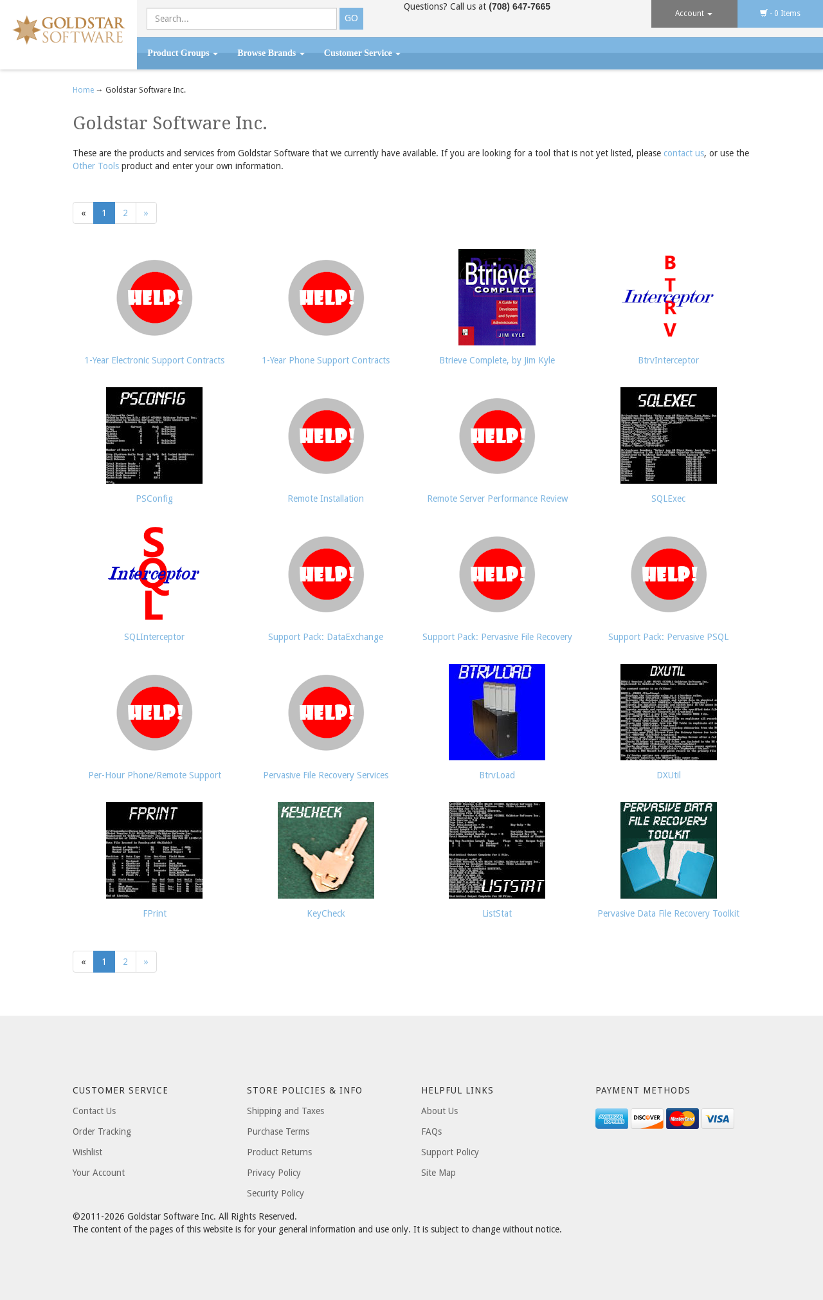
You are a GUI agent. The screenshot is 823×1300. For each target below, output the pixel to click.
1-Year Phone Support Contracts (326, 360)
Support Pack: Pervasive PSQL (668, 637)
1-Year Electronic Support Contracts (154, 360)
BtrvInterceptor (668, 360)
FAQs (431, 1131)
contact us (684, 153)
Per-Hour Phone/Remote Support (154, 775)
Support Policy (450, 1152)
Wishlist (87, 1152)
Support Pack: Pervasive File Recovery (497, 637)
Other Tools (96, 166)
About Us (439, 1111)
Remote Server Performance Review (497, 498)
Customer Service (362, 53)
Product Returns (279, 1152)
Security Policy (275, 1193)
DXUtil (668, 775)
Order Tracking (102, 1131)
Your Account (99, 1172)
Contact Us (94, 1111)
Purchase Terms (278, 1131)
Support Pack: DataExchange (325, 637)
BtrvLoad (497, 775)
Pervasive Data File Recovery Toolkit (668, 913)
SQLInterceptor (154, 637)
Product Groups (182, 53)
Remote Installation (325, 498)
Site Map (438, 1172)
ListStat (497, 913)
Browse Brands (271, 53)
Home (84, 90)
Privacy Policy (274, 1172)
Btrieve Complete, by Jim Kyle (497, 360)
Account (693, 13)
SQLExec (668, 498)
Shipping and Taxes (285, 1111)
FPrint (155, 913)
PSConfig (154, 498)
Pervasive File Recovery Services (325, 775)
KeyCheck (326, 913)
